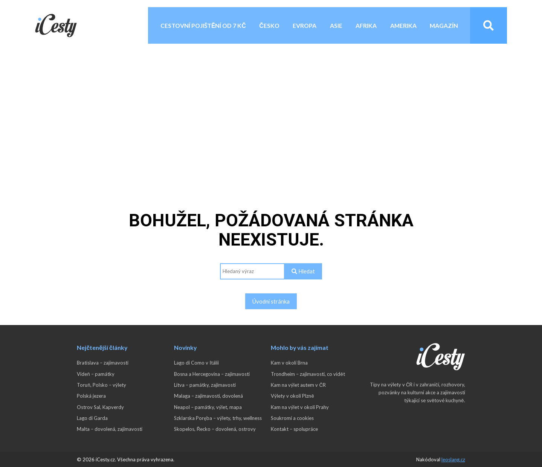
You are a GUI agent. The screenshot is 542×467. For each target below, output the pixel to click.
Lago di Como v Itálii (196, 363)
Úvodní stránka (271, 301)
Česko (269, 25)
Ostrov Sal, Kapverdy (100, 407)
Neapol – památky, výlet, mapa (208, 407)
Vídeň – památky (95, 374)
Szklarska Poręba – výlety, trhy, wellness (218, 418)
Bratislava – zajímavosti (102, 363)
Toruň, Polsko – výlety (101, 385)
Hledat (303, 271)
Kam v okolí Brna (289, 363)
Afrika (366, 25)
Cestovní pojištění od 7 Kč (203, 25)
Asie (336, 25)
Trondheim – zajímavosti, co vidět (308, 374)
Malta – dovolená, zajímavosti (109, 429)
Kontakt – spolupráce (294, 429)
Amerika (403, 25)
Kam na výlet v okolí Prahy (300, 407)
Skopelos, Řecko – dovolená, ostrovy (215, 429)
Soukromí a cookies (292, 418)
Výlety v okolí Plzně (292, 396)
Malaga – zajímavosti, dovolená (208, 396)
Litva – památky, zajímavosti (205, 385)
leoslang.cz (453, 459)
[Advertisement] (271, 107)
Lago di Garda (92, 418)
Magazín (444, 25)
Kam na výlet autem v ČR (298, 385)
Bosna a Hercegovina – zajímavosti (212, 374)
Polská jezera (91, 396)
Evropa (304, 25)
